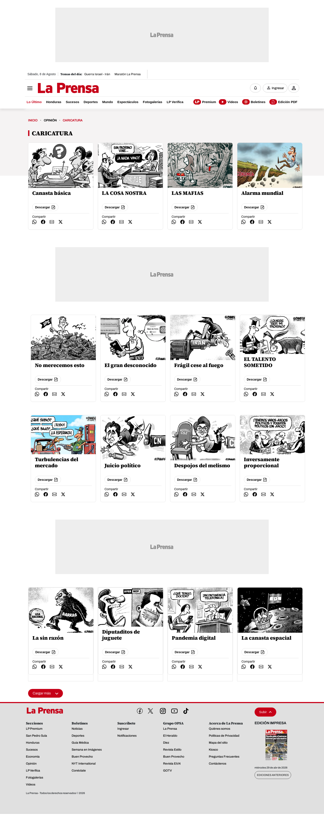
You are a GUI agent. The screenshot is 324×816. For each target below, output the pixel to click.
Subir (265, 712)
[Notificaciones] (255, 88)
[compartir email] (52, 222)
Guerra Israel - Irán (97, 74)
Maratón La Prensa (128, 74)
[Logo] (57, 88)
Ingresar (278, 88)
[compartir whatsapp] (34, 222)
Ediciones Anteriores (273, 775)
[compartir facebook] (43, 222)
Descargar (45, 208)
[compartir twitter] (60, 222)
